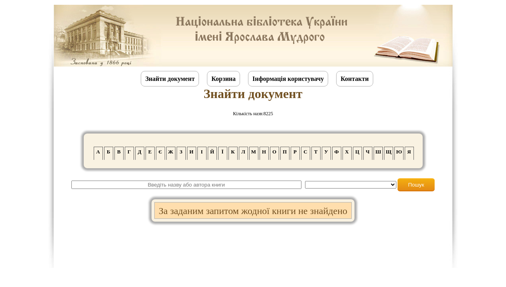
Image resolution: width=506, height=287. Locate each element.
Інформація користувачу (288, 78)
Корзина (223, 78)
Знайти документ (170, 78)
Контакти (354, 78)
